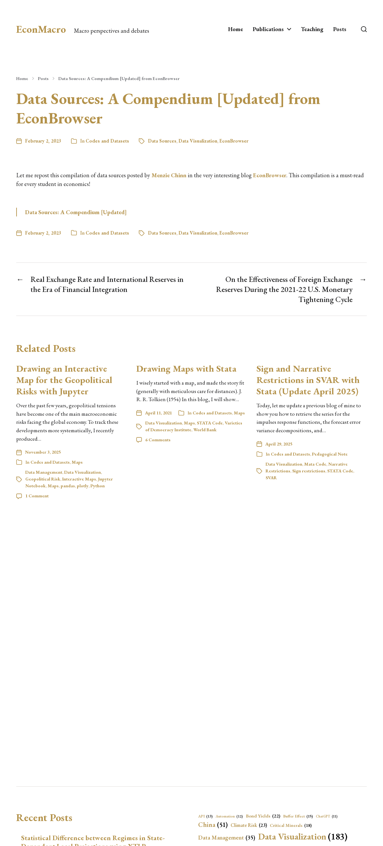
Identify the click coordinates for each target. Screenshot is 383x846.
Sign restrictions (308, 471)
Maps (77, 462)
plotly (83, 486)
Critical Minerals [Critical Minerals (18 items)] (291, 825)
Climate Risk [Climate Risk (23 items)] (249, 825)
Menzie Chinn (168, 175)
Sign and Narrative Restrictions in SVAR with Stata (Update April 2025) (308, 380)
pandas (68, 486)
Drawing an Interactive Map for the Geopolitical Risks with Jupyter (64, 380)
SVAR (271, 478)
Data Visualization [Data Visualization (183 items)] (302, 836)
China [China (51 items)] (213, 824)
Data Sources (162, 141)
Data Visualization (197, 141)
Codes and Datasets (107, 141)
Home (235, 29)
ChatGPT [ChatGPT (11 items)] (327, 816)
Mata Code (315, 464)
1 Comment (37, 496)
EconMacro (41, 29)
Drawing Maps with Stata (186, 368)
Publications (268, 29)
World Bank (205, 430)
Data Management (43, 472)
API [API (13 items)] (205, 816)
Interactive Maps (79, 479)
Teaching (312, 29)
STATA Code (210, 423)
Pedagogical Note (330, 454)
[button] (364, 29)
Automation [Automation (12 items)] (229, 816)
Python (97, 486)
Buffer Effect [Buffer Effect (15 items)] (298, 816)
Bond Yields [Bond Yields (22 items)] (263, 815)
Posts (339, 29)
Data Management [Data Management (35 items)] (226, 837)
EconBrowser (233, 141)
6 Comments (158, 440)
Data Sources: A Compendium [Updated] (76, 212)
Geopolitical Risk (42, 479)
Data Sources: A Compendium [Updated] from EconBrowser (119, 78)
